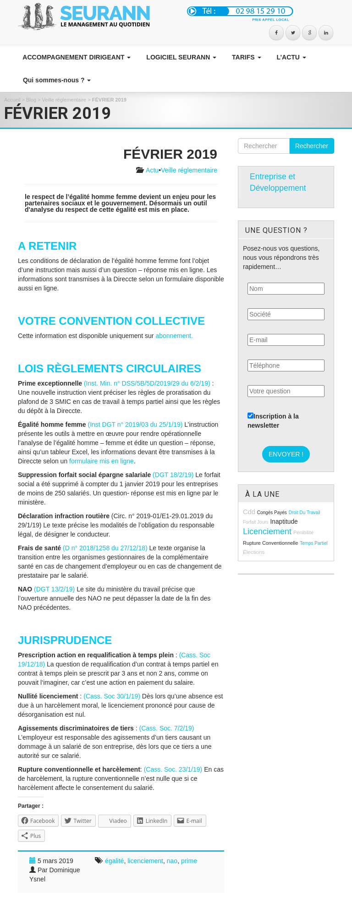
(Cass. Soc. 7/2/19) (166, 728)
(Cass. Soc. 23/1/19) (173, 769)
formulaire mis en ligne (101, 461)
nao (172, 860)
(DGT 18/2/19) (173, 474)
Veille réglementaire (64, 99)
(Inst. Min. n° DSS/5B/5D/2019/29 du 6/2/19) (147, 383)
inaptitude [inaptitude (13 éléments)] (283, 521)
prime (189, 860)
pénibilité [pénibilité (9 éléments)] (303, 532)
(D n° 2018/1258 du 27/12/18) (105, 548)
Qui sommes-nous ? (56, 80)
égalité (114, 860)
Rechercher (311, 146)
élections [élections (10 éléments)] (253, 552)
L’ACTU (290, 57)
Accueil (12, 99)
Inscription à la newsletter (273, 421)
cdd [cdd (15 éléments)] (249, 511)
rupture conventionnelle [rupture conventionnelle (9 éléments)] (270, 543)
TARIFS (245, 57)
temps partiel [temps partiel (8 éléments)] (314, 543)
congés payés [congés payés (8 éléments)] (272, 512)
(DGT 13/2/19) (54, 589)
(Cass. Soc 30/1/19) (111, 696)
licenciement (145, 860)
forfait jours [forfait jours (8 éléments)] (256, 522)
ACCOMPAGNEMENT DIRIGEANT (76, 57)
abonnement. (174, 335)
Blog (31, 99)
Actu (152, 170)
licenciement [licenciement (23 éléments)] (267, 531)
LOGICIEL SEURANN (180, 57)
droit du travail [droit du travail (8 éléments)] (304, 512)
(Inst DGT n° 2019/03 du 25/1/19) (135, 424)
